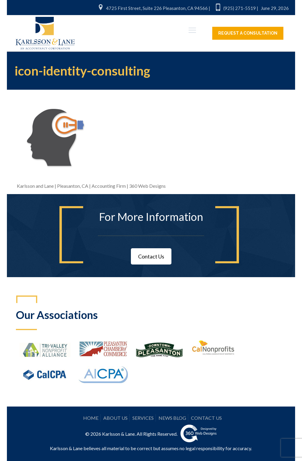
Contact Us (151, 256)
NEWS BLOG (172, 418)
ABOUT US (115, 418)
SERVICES (143, 418)
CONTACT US (206, 418)
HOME (90, 418)
